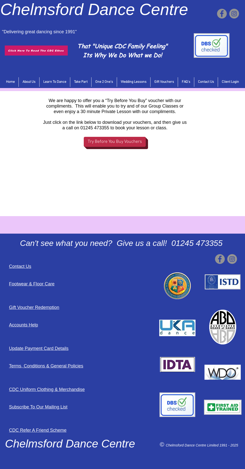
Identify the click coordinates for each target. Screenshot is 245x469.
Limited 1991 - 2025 (222, 445)
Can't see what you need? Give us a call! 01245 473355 (121, 243)
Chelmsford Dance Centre (186, 445)
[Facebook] (222, 14)
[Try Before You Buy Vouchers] (115, 142)
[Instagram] (234, 14)
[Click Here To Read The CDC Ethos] (36, 51)
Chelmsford (41, 9)
